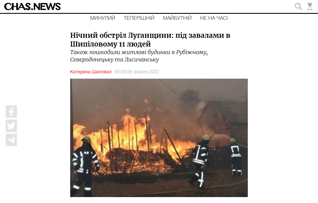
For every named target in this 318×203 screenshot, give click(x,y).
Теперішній (139, 18)
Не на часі (214, 18)
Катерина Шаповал (91, 72)
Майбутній (177, 18)
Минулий (102, 18)
